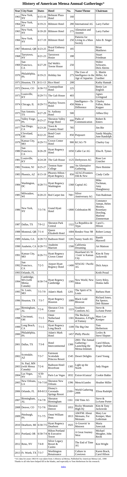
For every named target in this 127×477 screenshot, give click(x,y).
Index (63, 466)
